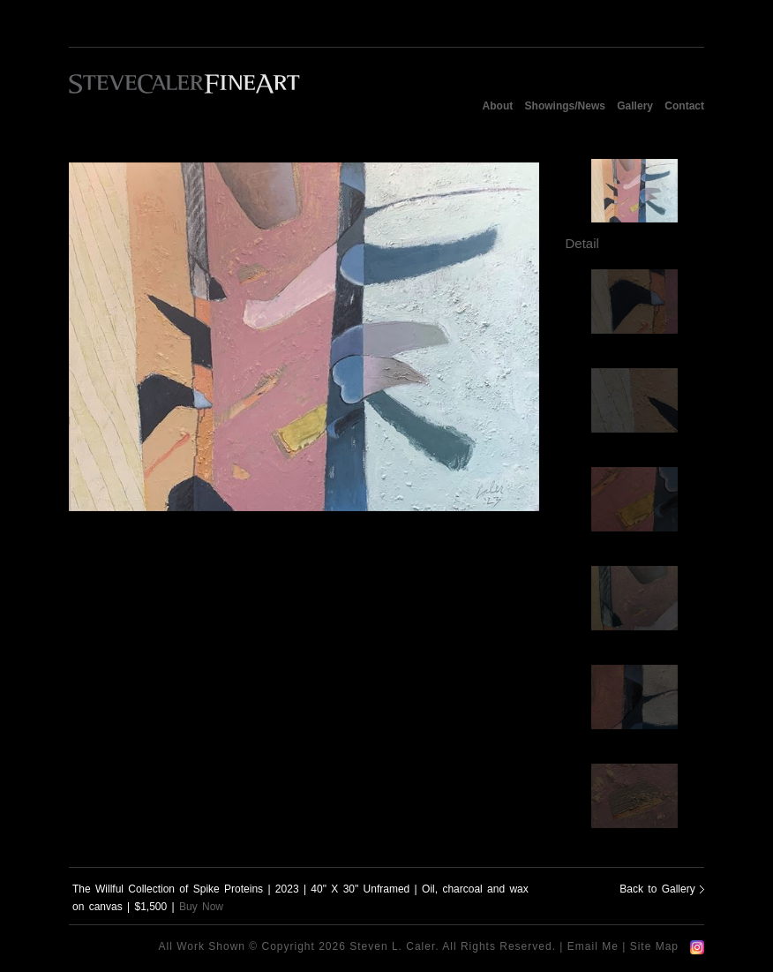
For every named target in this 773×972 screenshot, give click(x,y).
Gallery (635, 106)
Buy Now (201, 906)
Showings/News (565, 106)
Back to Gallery (661, 889)
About (498, 106)
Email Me (593, 946)
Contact (684, 106)
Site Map (654, 946)
